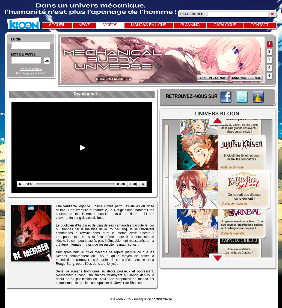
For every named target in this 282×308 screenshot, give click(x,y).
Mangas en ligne (148, 25)
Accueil (57, 25)
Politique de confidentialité (153, 299)
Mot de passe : (24, 54)
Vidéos (110, 25)
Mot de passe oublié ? (31, 73)
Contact (260, 25)
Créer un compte (31, 69)
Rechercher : (193, 14)
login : (17, 39)
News (84, 25)
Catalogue (225, 25)
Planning (190, 25)
